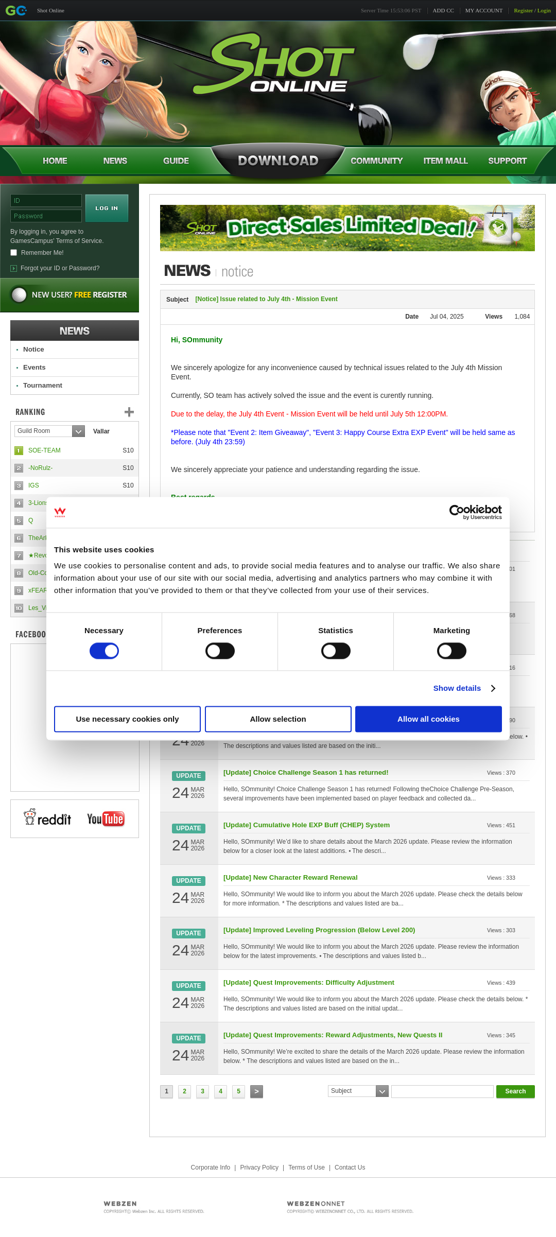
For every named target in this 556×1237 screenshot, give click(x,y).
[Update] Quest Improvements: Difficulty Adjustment (308, 982)
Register (523, 10)
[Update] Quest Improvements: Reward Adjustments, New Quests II (332, 1035)
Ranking (82, 412)
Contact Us (350, 1167)
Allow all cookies (428, 719)
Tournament (42, 385)
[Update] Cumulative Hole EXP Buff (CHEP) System (306, 825)
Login (544, 10)
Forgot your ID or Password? (60, 268)
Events (34, 367)
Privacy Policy (259, 1167)
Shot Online (50, 10)
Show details (457, 688)
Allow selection (278, 719)
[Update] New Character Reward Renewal (290, 877)
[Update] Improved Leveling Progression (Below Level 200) (319, 930)
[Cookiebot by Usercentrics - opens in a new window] (457, 512)
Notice (33, 349)
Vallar (101, 431)
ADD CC (443, 10)
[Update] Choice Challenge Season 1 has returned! (306, 772)
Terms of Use (306, 1167)
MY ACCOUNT (484, 10)
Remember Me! (42, 252)
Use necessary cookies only (127, 719)
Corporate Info (211, 1167)
